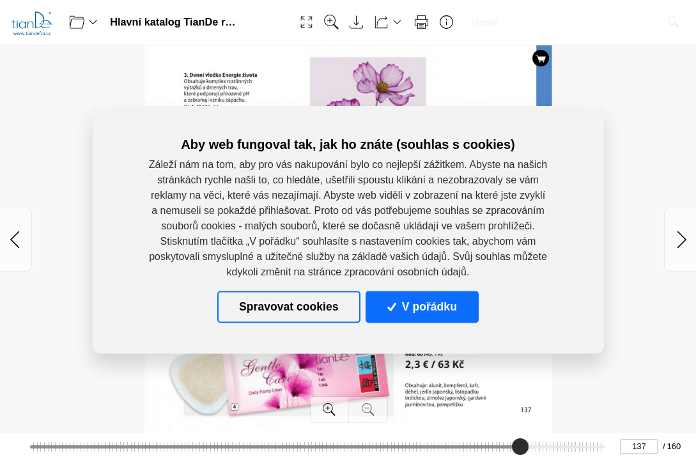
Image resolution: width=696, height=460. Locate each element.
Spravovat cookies (288, 306)
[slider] (520, 446)
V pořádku (421, 306)
